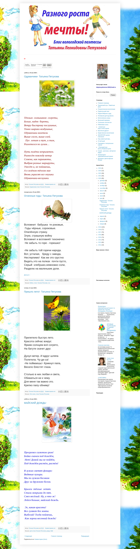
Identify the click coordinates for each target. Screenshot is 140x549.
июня (101, 196)
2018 (100, 229)
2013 (100, 242)
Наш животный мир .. (104, 139)
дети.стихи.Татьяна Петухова (38, 531)
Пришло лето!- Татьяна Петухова (42, 291)
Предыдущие (85, 536)
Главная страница (56, 536)
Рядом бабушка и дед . (105, 113)
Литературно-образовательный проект (105, 155)
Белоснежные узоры (104, 118)
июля (101, 193)
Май (52, 531)
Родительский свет (103, 111)
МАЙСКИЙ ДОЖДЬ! (35, 403)
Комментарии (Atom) (40, 539)
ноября (102, 183)
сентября (103, 188)
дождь (48, 531)
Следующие (28, 536)
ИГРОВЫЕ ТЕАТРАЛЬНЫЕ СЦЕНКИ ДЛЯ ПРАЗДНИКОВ (111, 327)
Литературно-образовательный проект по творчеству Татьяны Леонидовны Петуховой (106, 309)
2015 (100, 237)
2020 (100, 178)
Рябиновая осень (103, 124)
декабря (102, 180)
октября (102, 185)
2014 (100, 240)
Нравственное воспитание (106, 133)
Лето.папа (32, 394)
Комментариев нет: (50, 184)
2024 (100, 168)
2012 (100, 245)
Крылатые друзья (103, 130)
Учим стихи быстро (110, 359)
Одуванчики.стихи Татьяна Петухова (40, 187)
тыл (49, 283)
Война (31, 283)
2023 (100, 170)
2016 (100, 234)
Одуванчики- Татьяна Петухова (41, 76)
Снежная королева (103, 345)
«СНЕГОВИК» (102, 377)
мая (101, 198)
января (102, 224)
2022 (100, 173)
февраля (103, 221)
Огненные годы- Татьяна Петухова (43, 195)
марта (102, 219)
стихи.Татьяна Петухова (42, 394)
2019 (100, 227)
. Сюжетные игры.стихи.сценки (103, 127)
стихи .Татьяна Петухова (40, 283)
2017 (100, 232)
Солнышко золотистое (105, 122)
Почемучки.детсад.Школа (105, 116)
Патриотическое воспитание (106, 109)
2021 (100, 176)
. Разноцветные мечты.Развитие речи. (104, 148)
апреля (102, 216)
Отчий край (101, 141)
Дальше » (27, 275)
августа (102, 191)
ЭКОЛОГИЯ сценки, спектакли (104, 135)
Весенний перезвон (104, 120)
